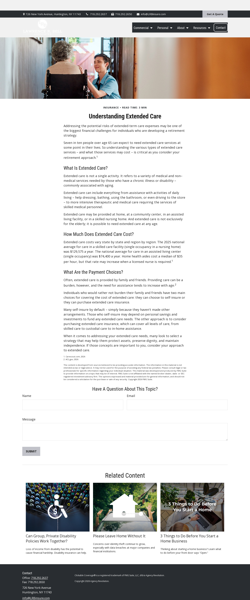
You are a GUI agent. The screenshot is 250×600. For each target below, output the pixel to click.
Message (28, 409)
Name (26, 385)
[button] (142, 17)
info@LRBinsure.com (151, 3)
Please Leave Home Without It (119, 525)
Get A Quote (215, 3)
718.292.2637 (96, 3)
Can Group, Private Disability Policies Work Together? (51, 528)
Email (131, 385)
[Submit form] (31, 440)
